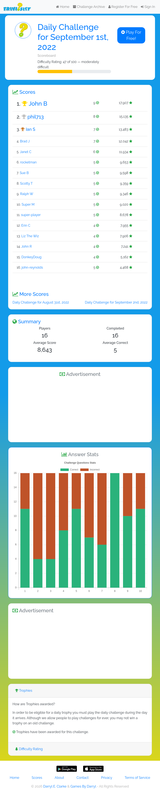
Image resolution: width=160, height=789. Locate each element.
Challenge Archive (89, 7)
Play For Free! (131, 35)
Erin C (25, 225)
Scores (37, 778)
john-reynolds (32, 267)
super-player (31, 215)
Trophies (23, 691)
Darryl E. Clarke (54, 786)
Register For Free (123, 7)
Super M (28, 204)
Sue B (24, 173)
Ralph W (26, 194)
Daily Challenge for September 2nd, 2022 (116, 302)
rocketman (28, 162)
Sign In (148, 7)
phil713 (36, 117)
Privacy (106, 778)
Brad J (25, 141)
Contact (82, 778)
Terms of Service (137, 778)
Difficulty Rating (29, 749)
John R (26, 246)
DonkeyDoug (31, 257)
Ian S (30, 129)
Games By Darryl (83, 786)
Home (62, 7)
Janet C (25, 152)
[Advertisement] (80, 409)
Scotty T (26, 183)
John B (38, 103)
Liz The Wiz (30, 236)
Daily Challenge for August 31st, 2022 (40, 302)
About (59, 778)
